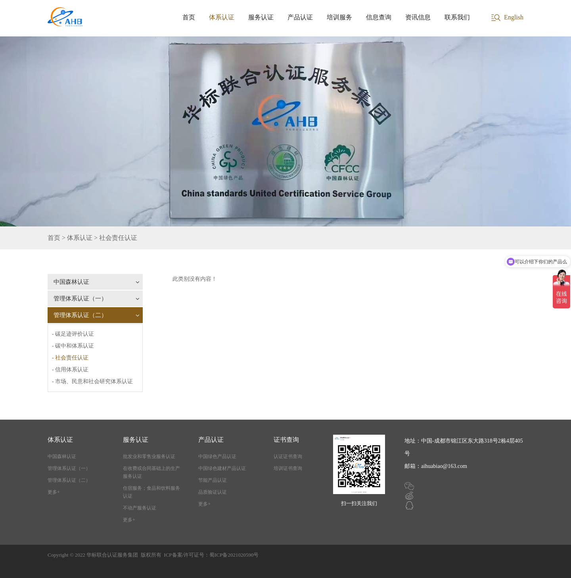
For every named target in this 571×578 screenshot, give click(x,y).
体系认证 (221, 17)
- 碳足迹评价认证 (73, 334)
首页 (188, 17)
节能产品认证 (212, 480)
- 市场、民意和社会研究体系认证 (92, 381)
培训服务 (339, 17)
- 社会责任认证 (70, 358)
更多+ (54, 492)
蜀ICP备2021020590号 (234, 555)
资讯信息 (418, 17)
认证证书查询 (288, 456)
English (513, 17)
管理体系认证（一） (97, 298)
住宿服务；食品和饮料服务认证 (151, 492)
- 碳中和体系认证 (73, 346)
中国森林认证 (97, 282)
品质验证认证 (212, 492)
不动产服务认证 (139, 508)
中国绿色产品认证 (217, 456)
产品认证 (300, 17)
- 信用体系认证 (70, 370)
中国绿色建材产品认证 (222, 468)
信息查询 (378, 17)
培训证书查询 (288, 468)
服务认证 (261, 17)
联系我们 (457, 17)
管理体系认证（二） (97, 315)
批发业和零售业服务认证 (149, 456)
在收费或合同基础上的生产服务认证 (151, 472)
